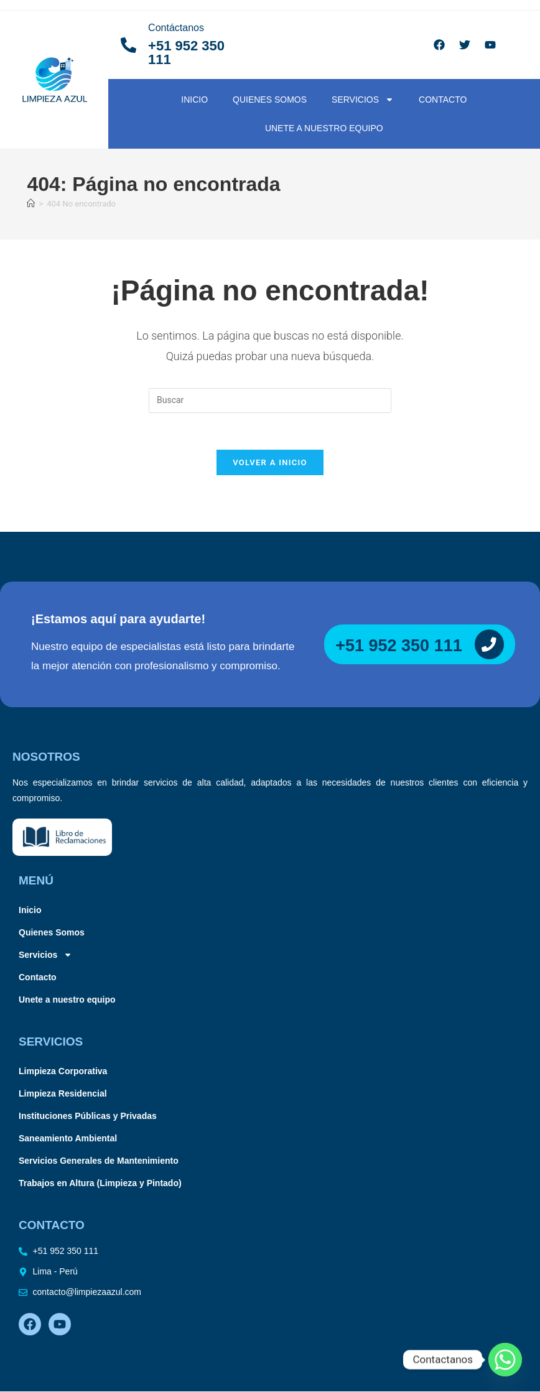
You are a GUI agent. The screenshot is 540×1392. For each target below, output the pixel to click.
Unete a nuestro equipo (324, 128)
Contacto (443, 99)
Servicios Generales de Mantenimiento (99, 1162)
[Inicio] (31, 203)
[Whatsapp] (505, 1359)
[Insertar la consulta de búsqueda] (270, 400)
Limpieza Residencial (63, 1095)
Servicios (363, 99)
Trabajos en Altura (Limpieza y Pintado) (100, 1184)
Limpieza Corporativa (63, 1072)
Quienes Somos (270, 99)
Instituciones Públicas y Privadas (88, 1117)
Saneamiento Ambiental (68, 1139)
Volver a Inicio (270, 463)
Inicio (194, 99)
